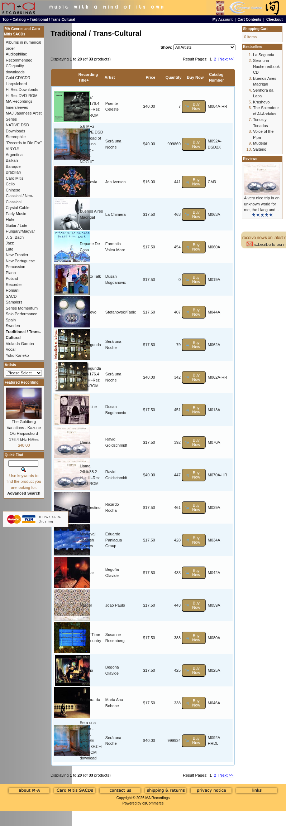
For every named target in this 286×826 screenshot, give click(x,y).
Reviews (250, 159)
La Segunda (90, 344)
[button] (194, 106)
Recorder (14, 284)
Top (6, 19)
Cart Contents (249, 19)
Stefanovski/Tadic (120, 312)
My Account (223, 19)
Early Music (16, 214)
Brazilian (13, 172)
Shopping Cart (255, 29)
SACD (11, 296)
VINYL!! (12, 148)
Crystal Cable (17, 207)
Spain (11, 320)
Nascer (86, 605)
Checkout (274, 19)
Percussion (15, 266)
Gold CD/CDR (18, 78)
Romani (12, 290)
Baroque (13, 166)
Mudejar (87, 572)
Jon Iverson (115, 182)
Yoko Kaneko (17, 355)
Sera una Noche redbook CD (266, 66)
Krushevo (88, 312)
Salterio (86, 670)
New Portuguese (20, 261)
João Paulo (115, 605)
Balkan (12, 160)
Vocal (10, 349)
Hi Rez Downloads (22, 89)
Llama (85, 442)
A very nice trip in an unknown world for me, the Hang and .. (262, 204)
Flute (10, 219)
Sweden (13, 326)
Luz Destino (90, 507)
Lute (9, 249)
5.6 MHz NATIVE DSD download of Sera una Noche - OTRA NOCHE (91, 144)
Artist (110, 77)
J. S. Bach (15, 237)
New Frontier (17, 255)
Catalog (19, 19)
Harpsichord (16, 84)
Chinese (13, 190)
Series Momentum (22, 308)
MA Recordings (157, 798)
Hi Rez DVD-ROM (22, 95)
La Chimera (115, 214)
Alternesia (88, 182)
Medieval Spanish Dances (87, 540)
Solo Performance (21, 314)
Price (150, 77)
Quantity (174, 77)
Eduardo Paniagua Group (113, 540)
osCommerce (152, 803)
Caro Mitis (15, 178)
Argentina (14, 154)
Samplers (14, 302)
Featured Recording (21, 382)
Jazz (10, 243)
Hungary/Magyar (20, 231)
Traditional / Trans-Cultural (52, 19)
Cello (10, 184)
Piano (11, 273)
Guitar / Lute (17, 225)
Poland (12, 278)
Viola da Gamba (20, 343)
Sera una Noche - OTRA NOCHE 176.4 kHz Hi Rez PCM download (91, 740)
